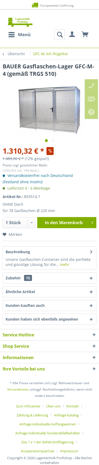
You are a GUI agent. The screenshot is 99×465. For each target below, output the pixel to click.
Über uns (53, 406)
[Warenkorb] (85, 34)
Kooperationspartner (37, 451)
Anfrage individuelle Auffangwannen (47, 424)
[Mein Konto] (72, 34)
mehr (64, 264)
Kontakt (72, 406)
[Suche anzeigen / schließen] (59, 34)
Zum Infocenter (28, 406)
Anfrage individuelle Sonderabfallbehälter (47, 433)
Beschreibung (18, 251)
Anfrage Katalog (66, 415)
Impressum (69, 451)
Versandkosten (18, 389)
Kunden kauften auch (25, 305)
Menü (19, 33)
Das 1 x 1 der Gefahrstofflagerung (47, 442)
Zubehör (19, 277)
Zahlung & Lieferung (32, 415)
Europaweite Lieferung (49, 5)
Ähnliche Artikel (20, 291)
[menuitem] (19, 34)
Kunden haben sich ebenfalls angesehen (42, 319)
